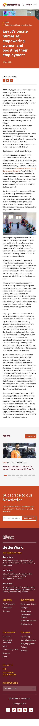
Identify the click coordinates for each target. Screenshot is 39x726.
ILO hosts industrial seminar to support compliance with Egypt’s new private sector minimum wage (19, 469)
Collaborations (26, 624)
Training (24, 647)
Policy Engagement (28, 643)
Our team (6, 611)
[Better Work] (13, 547)
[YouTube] (19, 710)
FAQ (4, 669)
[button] (5, 475)
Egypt (5, 463)
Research (6, 653)
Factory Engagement (28, 640)
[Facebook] (8, 710)
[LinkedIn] (31, 710)
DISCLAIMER (13, 699)
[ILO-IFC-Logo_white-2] (8, 537)
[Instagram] (25, 710)
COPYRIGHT (25, 699)
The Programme (9, 604)
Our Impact (7, 636)
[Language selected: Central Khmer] (29, 4)
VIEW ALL (30, 436)
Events (5, 656)
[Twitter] (14, 710)
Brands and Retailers (28, 620)
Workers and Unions (28, 604)
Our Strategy (25, 636)
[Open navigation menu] (35, 4)
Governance (7, 607)
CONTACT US (8, 665)
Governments (26, 611)
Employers (24, 607)
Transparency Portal (10, 649)
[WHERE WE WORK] (19, 688)
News (5, 646)
